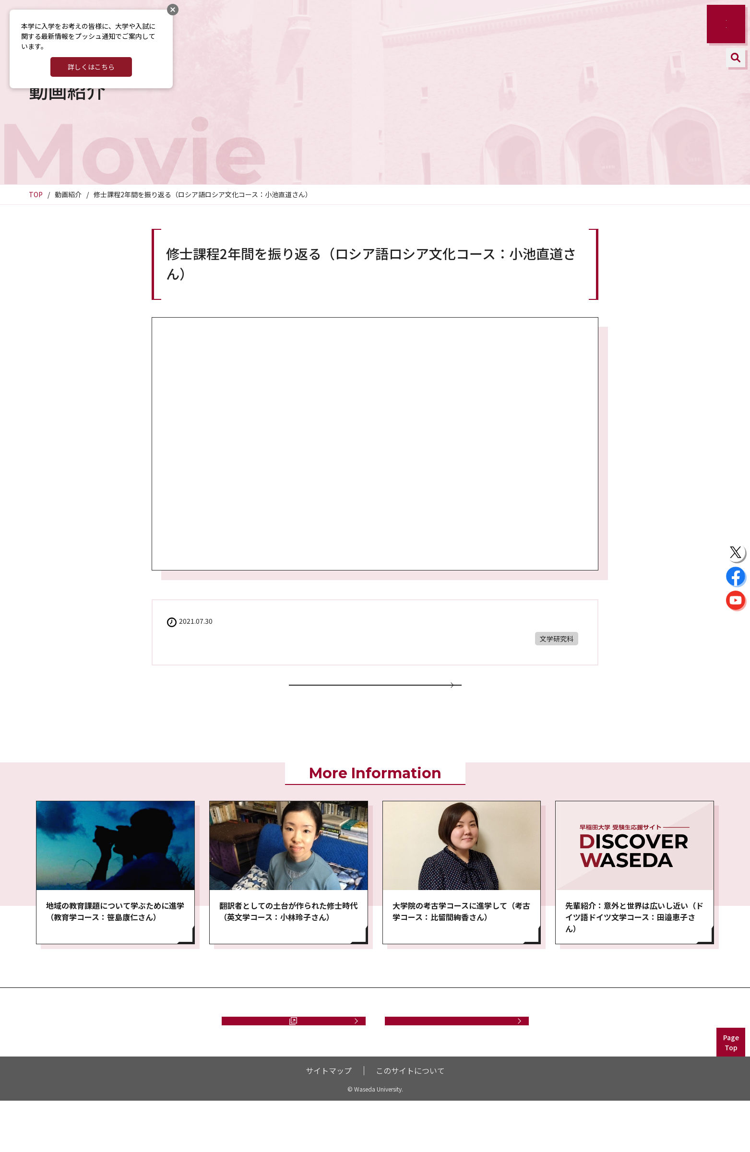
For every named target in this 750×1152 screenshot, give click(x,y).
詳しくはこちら (91, 66)
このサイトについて (410, 1122)
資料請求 (289, 1061)
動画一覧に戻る (375, 699)
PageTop (731, 1094)
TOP (36, 194)
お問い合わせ (457, 1061)
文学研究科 (556, 638)
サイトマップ (329, 1122)
